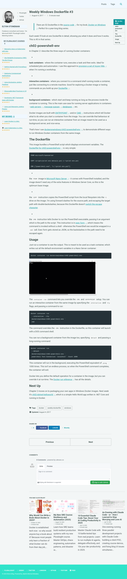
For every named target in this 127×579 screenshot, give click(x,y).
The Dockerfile (118, 35)
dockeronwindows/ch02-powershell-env (62, 129)
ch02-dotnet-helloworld (42, 394)
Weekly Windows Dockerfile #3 (51, 12)
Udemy (20, 570)
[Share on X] (32, 428)
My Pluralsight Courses (10, 42)
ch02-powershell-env (119, 28)
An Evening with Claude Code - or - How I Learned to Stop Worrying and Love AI (113, 516)
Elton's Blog (10, 574)
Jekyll (24, 574)
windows (67, 408)
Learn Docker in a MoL (11, 122)
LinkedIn (41, 570)
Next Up (117, 42)
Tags (113, 4)
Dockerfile (63, 88)
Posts (104, 4)
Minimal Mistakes (33, 574)
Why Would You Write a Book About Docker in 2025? (39, 517)
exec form (80, 223)
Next (91, 442)
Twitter (30, 570)
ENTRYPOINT (61, 113)
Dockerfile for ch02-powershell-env (44, 148)
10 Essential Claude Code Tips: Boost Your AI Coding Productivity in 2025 (89, 519)
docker (41, 408)
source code (68, 25)
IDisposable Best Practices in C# (15, 92)
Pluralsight (8, 570)
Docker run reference (62, 379)
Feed (72, 570)
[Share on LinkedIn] (54, 428)
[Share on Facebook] (42, 428)
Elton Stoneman (11, 26)
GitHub (52, 570)
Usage (117, 39)
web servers (35, 107)
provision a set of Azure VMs (92, 66)
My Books (8, 117)
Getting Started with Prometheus (15, 67)
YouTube (62, 570)
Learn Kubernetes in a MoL (13, 128)
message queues (52, 107)
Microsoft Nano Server (57, 178)
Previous (50, 442)
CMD (79, 113)
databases (67, 107)
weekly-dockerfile (54, 408)
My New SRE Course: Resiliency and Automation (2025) (63, 517)
